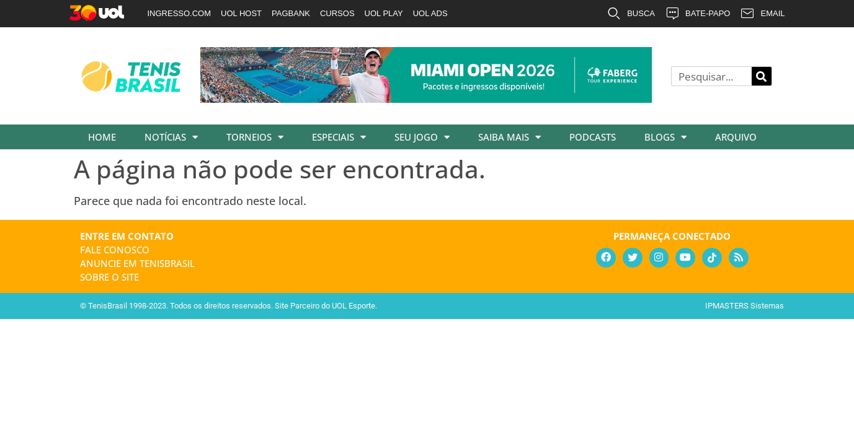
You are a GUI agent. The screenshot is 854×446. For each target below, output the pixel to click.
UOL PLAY (384, 13)
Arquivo (736, 137)
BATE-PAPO (697, 13)
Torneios (254, 137)
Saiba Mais (509, 137)
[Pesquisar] (762, 76)
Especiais (339, 137)
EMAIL (762, 13)
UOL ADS (430, 13)
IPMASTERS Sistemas (744, 305)
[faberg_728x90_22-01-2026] (426, 98)
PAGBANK (291, 13)
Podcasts (592, 137)
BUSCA (631, 13)
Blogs (665, 137)
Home (102, 137)
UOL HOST (241, 13)
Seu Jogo (422, 137)
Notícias (171, 137)
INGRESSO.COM (179, 13)
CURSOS (337, 13)
